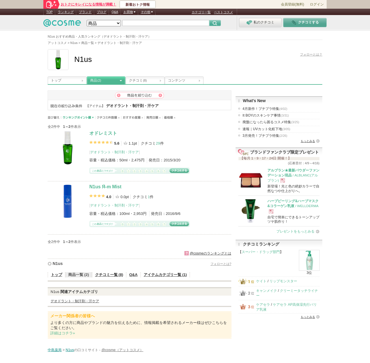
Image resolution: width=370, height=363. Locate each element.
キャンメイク (266, 291)
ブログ (101, 12)
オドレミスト (103, 133)
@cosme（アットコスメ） (122, 350)
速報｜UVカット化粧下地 (266, 129)
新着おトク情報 (137, 5)
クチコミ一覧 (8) (109, 274)
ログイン (317, 4)
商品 (95, 80)
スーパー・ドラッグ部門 (261, 252)
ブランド (85, 12)
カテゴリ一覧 (201, 12)
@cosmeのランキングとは (210, 253)
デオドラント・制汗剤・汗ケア (114, 152)
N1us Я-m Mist (105, 186)
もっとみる (308, 141)
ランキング (66, 12)
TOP (49, 12)
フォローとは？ (311, 54)
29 (158, 143)
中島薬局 (55, 350)
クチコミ (138, 80)
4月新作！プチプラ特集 (265, 109)
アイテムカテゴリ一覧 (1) (165, 274)
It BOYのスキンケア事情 (266, 115)
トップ (56, 80)
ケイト (261, 281)
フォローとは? (220, 264)
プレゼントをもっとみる (295, 231)
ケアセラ (263, 305)
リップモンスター (283, 281)
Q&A (115, 12)
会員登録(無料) (292, 4)
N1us (58, 263)
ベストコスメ (223, 12)
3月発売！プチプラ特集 (265, 136)
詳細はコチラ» (62, 333)
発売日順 (153, 117)
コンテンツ (176, 80)
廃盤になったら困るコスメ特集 (271, 122)
